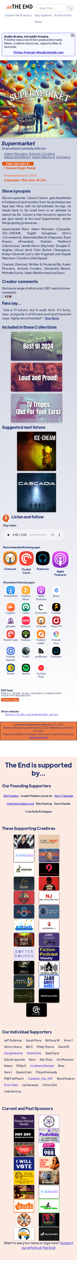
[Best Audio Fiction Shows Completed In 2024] (36, 346)
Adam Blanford (43, 157)
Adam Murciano (16, 153)
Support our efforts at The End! (47, 1245)
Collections (46, 327)
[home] (19, 8)
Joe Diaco (63, 157)
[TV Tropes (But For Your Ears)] (36, 408)
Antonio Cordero (42, 153)
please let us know (38, 737)
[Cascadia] (36, 492)
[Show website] (36, 715)
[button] (18, 15)
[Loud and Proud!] (36, 377)
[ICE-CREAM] (36, 451)
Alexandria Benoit (17, 157)
